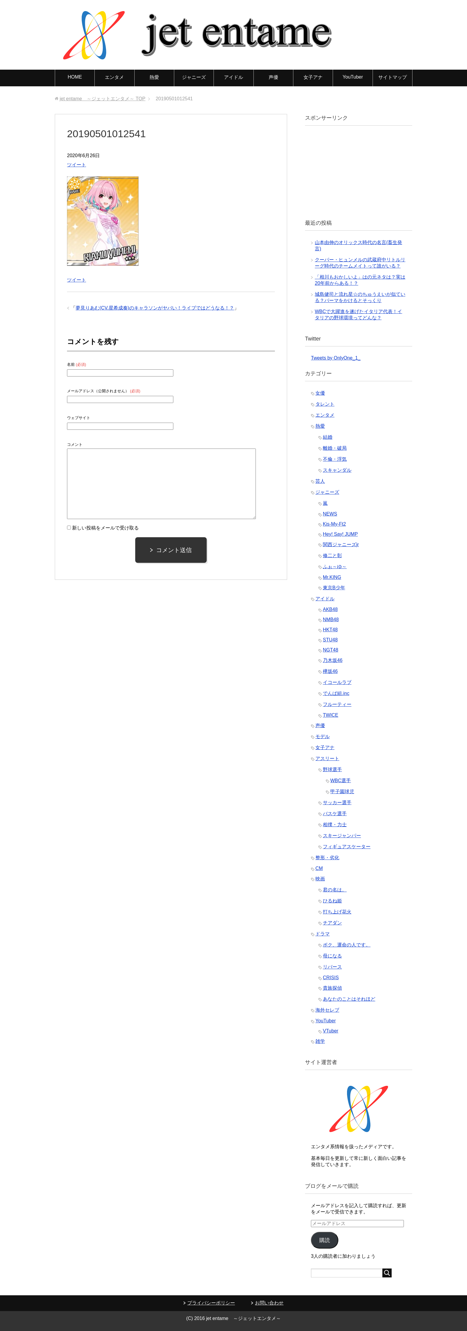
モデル (322, 736)
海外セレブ (327, 1010)
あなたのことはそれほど (349, 999)
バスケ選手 (335, 813)
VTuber (330, 1030)
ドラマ (322, 933)
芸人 (320, 481)
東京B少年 (334, 587)
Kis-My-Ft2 (334, 524)
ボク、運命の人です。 (347, 944)
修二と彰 (332, 555)
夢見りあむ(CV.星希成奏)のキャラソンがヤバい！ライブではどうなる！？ (155, 307)
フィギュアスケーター (347, 846)
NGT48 (330, 649)
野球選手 (332, 769)
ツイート (76, 164)
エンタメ (114, 77)
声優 (273, 77)
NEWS (330, 513)
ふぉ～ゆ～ (335, 566)
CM (319, 868)
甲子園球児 (342, 791)
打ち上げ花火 (337, 911)
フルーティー (337, 704)
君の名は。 (335, 889)
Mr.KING (332, 577)
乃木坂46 (333, 660)
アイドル (233, 77)
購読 (324, 1240)
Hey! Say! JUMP (340, 534)
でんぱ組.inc (336, 693)
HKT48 (330, 629)
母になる (332, 955)
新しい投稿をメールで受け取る (105, 527)
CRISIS (331, 977)
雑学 (320, 1041)
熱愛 (154, 77)
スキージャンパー (342, 835)
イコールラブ (337, 682)
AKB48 (330, 609)
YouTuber (353, 76)
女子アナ (313, 77)
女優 (320, 393)
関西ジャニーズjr (341, 544)
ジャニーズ (194, 77)
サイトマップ (392, 77)
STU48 (330, 639)
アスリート (327, 758)
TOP (102, 98)
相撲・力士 (335, 824)
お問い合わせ (269, 1302)
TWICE (330, 715)
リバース (332, 966)
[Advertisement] (355, 172)
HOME (75, 76)
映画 (320, 878)
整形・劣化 (327, 857)
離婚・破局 (335, 448)
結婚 (327, 437)
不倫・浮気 (335, 459)
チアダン (332, 922)
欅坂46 (330, 671)
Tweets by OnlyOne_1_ (335, 357)
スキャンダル (337, 470)
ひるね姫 (332, 900)
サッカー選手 (337, 802)
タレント (324, 404)
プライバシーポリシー (211, 1302)
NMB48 (331, 619)
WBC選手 (340, 780)
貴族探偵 (332, 988)
